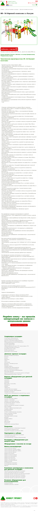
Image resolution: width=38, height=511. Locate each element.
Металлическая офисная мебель (12, 450)
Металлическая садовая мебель (12, 449)
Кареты (6, 386)
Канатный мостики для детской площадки (14, 474)
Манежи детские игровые (10, 389)
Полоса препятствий (9, 344)
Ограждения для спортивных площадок (14, 434)
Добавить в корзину (9, 49)
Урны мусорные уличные (10, 413)
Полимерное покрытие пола (11, 429)
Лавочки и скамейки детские (11, 401)
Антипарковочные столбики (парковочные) (15, 437)
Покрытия (8, 426)
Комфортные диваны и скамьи (12, 402)
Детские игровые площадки (11, 9)
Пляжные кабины (8, 409)
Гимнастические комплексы (11, 339)
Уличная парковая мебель (10, 398)
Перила (6, 465)
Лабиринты (7, 387)
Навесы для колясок (9, 453)
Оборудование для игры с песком (12, 374)
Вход (30, 2)
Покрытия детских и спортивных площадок (14, 427)
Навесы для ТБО (8, 461)
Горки (5, 360)
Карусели (6, 359)
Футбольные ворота (9, 350)
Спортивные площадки (13, 336)
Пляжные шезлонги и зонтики (11, 484)
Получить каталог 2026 (19, 325)
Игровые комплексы (9, 391)
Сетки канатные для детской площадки (14, 472)
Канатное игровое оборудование (12, 390)
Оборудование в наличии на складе (17, 444)
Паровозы (6, 380)
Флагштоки (7, 422)
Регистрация (34, 2)
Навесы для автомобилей (10, 460)
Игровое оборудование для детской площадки (18, 377)
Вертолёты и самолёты (10, 383)
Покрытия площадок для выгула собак (13, 430)
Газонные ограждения (9, 435)
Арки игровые (7, 406)
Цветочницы (7, 421)
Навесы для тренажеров (10, 456)
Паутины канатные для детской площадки (14, 470)
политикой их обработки (25, 506)
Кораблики (7, 384)
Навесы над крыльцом (10, 458)
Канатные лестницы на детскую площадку (14, 476)
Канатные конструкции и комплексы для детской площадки (18, 468)
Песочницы (7, 362)
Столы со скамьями (9, 403)
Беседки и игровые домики (11, 363)
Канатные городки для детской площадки (14, 477)
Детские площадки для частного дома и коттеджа (16, 372)
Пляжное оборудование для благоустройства (15, 480)
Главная (2, 9)
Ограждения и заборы (12, 433)
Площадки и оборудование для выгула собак (16, 440)
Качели (6, 358)
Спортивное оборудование (11, 337)
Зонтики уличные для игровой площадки (14, 405)
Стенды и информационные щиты (12, 407)
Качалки (6, 356)
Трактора (6, 382)
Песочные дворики (9, 371)
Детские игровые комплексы (26, 9)
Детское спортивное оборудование (13, 340)
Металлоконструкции (12, 446)
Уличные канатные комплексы (11, 347)
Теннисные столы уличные (10, 351)
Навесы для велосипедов (10, 454)
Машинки (6, 379)
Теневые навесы (8, 366)
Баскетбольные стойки (10, 348)
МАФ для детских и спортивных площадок (17, 396)
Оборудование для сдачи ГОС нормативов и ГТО (16, 346)
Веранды (6, 364)
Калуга (3, 1)
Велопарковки (7, 410)
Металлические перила (10, 452)
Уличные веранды (8, 414)
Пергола (6, 419)
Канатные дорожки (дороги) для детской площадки (17, 473)
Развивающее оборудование (11, 367)
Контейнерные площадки (10, 462)
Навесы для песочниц (9, 457)
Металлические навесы (10, 448)
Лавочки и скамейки (9, 399)
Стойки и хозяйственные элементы (12, 411)
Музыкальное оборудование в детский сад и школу (17, 393)
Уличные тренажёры (9, 343)
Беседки (6, 417)
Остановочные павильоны (10, 464)
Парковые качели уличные (10, 415)
